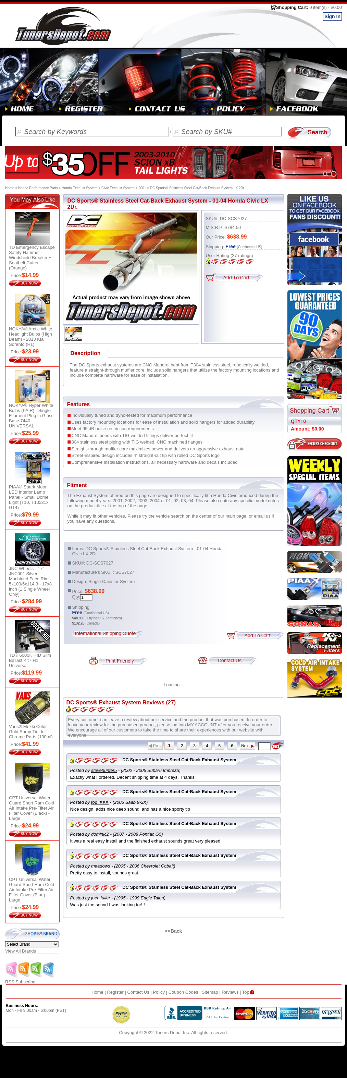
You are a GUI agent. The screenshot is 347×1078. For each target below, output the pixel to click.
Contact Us (138, 992)
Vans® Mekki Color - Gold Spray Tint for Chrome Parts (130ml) (31, 731)
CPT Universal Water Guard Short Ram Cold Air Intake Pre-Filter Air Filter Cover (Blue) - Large (31, 890)
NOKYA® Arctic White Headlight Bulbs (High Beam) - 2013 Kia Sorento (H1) (30, 336)
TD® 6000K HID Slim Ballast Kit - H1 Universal (30, 660)
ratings (241, 255)
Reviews (230, 992)
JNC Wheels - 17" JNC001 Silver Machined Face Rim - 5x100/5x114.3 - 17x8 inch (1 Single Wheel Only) (30, 581)
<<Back (173, 931)
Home (9, 188)
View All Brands (20, 951)
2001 (142, 188)
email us (262, 516)
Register (115, 992)
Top (249, 992)
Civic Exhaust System (118, 188)
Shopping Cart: (309, 7)
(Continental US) (249, 247)
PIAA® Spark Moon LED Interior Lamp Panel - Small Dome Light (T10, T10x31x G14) (29, 497)
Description (85, 353)
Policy (159, 992)
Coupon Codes (183, 992)
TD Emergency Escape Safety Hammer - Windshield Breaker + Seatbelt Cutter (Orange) (32, 257)
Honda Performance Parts (38, 188)
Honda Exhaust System (80, 188)
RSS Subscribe (30, 979)
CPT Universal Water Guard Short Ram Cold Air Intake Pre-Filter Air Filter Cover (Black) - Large (31, 808)
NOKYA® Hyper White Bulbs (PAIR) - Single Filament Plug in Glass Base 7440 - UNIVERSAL (31, 415)
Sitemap (210, 992)
